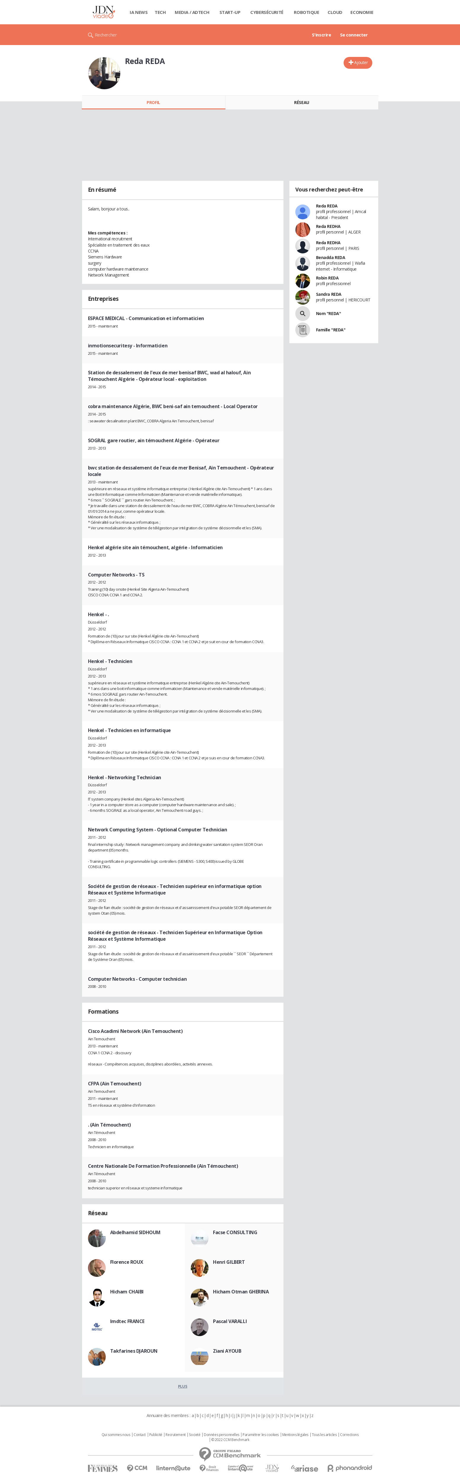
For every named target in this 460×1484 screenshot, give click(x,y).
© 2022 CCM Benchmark (230, 1440)
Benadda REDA (330, 257)
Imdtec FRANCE (127, 1321)
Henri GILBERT (229, 1262)
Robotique (306, 12)
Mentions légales (295, 1435)
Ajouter (361, 62)
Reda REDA (327, 206)
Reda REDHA (328, 226)
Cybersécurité (266, 12)
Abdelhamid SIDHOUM (135, 1232)
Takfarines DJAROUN (134, 1351)
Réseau (301, 102)
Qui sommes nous (116, 1435)
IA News (139, 12)
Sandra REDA (329, 294)
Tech (160, 12)
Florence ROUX (127, 1262)
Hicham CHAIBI (127, 1291)
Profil (153, 102)
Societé (194, 1435)
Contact (140, 1435)
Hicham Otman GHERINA (241, 1291)
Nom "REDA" (328, 313)
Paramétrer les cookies (261, 1435)
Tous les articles (324, 1435)
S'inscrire (321, 35)
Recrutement (175, 1435)
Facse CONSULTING (235, 1232)
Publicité (155, 1435)
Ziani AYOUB (227, 1351)
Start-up (230, 12)
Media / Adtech (192, 12)
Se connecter (354, 35)
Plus (182, 1386)
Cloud (335, 12)
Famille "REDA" (331, 330)
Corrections (349, 1435)
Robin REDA (327, 278)
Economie (362, 12)
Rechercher (106, 35)
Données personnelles (221, 1435)
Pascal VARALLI (230, 1321)
